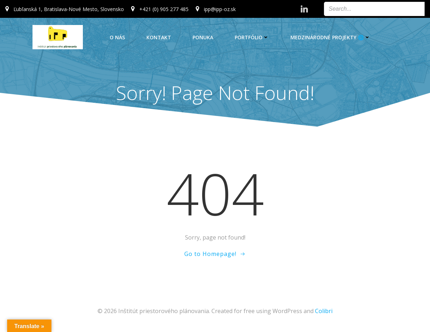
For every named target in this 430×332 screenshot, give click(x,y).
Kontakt (158, 37)
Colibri (323, 311)
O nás (117, 37)
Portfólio (252, 37)
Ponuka (202, 37)
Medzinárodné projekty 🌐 (330, 37)
